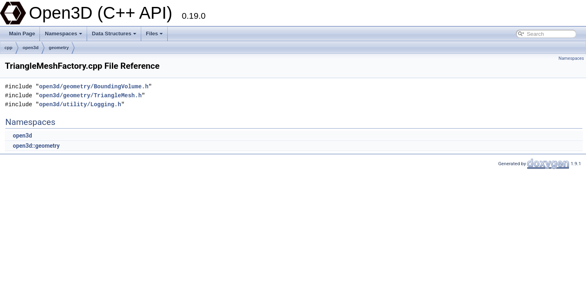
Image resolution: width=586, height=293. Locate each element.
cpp (8, 47)
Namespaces (63, 34)
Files (154, 34)
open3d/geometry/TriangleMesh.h (90, 95)
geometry (59, 47)
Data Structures (114, 34)
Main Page (22, 34)
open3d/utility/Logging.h (80, 104)
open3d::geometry (36, 145)
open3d (31, 47)
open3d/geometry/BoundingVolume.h (94, 86)
